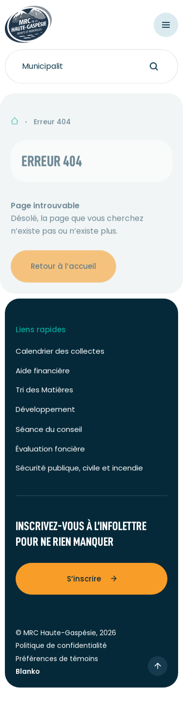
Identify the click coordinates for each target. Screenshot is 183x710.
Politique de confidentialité (61, 648)
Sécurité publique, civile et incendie (79, 471)
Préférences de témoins (57, 661)
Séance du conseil (49, 432)
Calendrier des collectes (60, 354)
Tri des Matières (44, 392)
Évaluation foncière (50, 451)
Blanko (28, 673)
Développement (45, 412)
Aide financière (43, 373)
